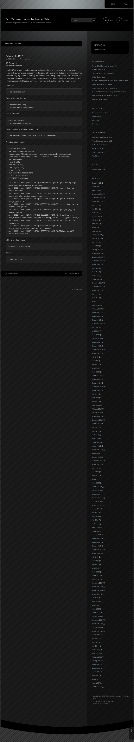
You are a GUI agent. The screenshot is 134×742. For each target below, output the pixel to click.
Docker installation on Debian (102, 84)
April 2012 (95, 479)
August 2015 (96, 353)
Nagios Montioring (98, 148)
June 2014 (95, 398)
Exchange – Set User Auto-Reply (103, 73)
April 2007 (95, 679)
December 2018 (97, 253)
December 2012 (97, 450)
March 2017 (96, 305)
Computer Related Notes (100, 113)
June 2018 (95, 268)
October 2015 (96, 346)
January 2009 (96, 616)
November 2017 (97, 283)
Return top (78, 289)
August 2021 (96, 201)
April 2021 (95, 212)
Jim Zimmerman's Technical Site (27, 19)
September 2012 (97, 461)
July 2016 (95, 327)
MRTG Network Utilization (100, 145)
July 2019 (95, 242)
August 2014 (96, 390)
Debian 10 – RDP (14, 56)
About (126, 4)
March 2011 (96, 527)
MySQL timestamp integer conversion (104, 88)
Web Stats (95, 156)
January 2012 (96, 490)
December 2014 (97, 379)
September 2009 (97, 590)
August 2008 (96, 635)
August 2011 (96, 509)
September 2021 (97, 198)
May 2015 (95, 364)
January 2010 (96, 579)
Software (95, 124)
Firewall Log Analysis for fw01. (102, 137)
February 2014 (97, 409)
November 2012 (97, 453)
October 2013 (96, 424)
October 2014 (96, 383)
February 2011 (97, 531)
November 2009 (97, 586)
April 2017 (95, 301)
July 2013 (95, 427)
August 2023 (96, 186)
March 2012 (96, 483)
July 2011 (95, 513)
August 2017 (96, 290)
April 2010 (95, 568)
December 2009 (97, 583)
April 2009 (95, 605)
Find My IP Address (98, 169)
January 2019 (96, 250)
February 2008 (97, 657)
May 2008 (95, 646)
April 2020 (95, 227)
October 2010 (96, 546)
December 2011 (97, 494)
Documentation (13, 273)
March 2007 (96, 683)
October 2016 (96, 320)
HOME (112, 4)
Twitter (126, 20)
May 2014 (95, 401)
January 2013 (96, 446)
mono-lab (110, 701)
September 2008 (97, 631)
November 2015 (97, 342)
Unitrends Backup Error (100, 99)
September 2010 (97, 549)
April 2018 (95, 275)
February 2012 (97, 487)
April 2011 (95, 524)
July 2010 (95, 557)
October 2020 (96, 216)
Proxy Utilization (97, 152)
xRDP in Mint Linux (98, 69)
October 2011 (96, 501)
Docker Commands (98, 77)
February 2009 (97, 612)
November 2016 (97, 316)
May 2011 (95, 520)
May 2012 (95, 475)
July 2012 (95, 468)
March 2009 (96, 609)
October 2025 (96, 183)
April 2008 (95, 649)
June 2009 (95, 601)
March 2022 (96, 190)
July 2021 (95, 205)
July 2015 (95, 357)
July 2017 (95, 294)
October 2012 (96, 457)
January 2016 (96, 338)
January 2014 (96, 412)
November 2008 (97, 624)
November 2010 (97, 542)
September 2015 (97, 349)
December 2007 (97, 664)
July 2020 (95, 220)
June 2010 (95, 561)
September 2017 (97, 287)
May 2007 (95, 675)
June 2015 (95, 361)
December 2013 (97, 416)
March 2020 (96, 231)
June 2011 (95, 516)
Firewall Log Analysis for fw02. (102, 141)
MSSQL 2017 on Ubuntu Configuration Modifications (109, 92)
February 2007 (97, 687)
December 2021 (97, 194)
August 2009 (96, 594)
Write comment (25, 59)
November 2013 (97, 420)
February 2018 (97, 279)
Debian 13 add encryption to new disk (104, 66)
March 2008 (96, 653)
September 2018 (97, 261)
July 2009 (95, 598)
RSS (111, 20)
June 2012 (95, 472)
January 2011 (96, 535)
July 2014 (95, 394)
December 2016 (97, 312)
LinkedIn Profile (99, 49)
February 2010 (97, 575)
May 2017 (95, 298)
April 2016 (95, 331)
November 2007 (97, 668)
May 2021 (95, 209)
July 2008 (95, 638)
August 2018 (96, 264)
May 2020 (95, 224)
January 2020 (96, 238)
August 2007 (96, 672)
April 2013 (95, 435)
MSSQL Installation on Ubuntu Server (104, 95)
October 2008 (96, 627)
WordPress (105, 703)
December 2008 (97, 620)
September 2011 (97, 505)
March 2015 (96, 372)
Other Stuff (95, 120)
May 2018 (95, 272)
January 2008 (96, 661)
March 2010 (96, 572)
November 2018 (97, 257)
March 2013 (96, 438)
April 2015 (95, 368)
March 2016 (96, 335)
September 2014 (97, 386)
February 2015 (97, 375)
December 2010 (97, 538)
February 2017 (97, 309)
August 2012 (96, 464)
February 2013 (97, 442)
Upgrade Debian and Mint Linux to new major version (110, 81)
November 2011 (97, 498)
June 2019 (95, 246)
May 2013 (95, 431)
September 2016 (97, 324)
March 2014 (96, 405)
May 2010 (95, 564)
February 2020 (97, 235)
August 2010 (96, 553)
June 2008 (95, 642)
